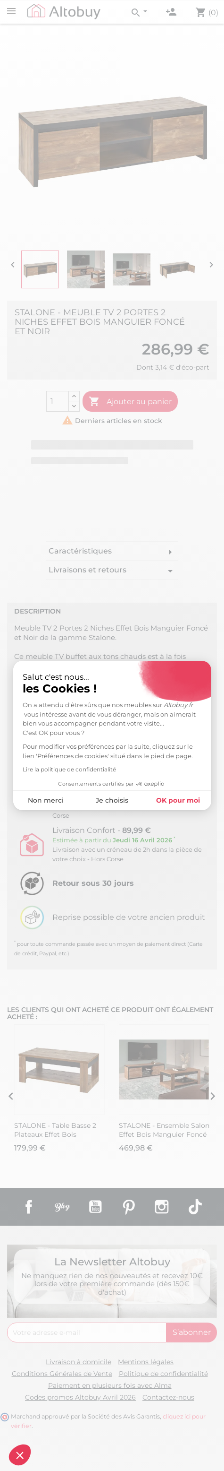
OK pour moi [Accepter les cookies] (178, 800)
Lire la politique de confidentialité (69, 769)
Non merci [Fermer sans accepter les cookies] (46, 800)
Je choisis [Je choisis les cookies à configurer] (112, 800)
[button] (19, 1455)
